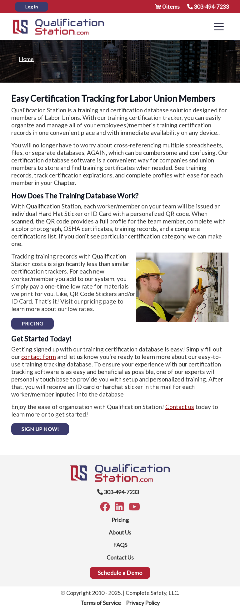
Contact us (179, 406)
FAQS (120, 544)
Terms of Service (100, 602)
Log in (31, 6)
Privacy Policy (143, 602)
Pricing (120, 519)
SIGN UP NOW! (40, 429)
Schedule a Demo (120, 572)
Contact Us (120, 557)
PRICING (32, 323)
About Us (120, 532)
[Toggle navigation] (219, 26)
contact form (38, 356)
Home (26, 58)
